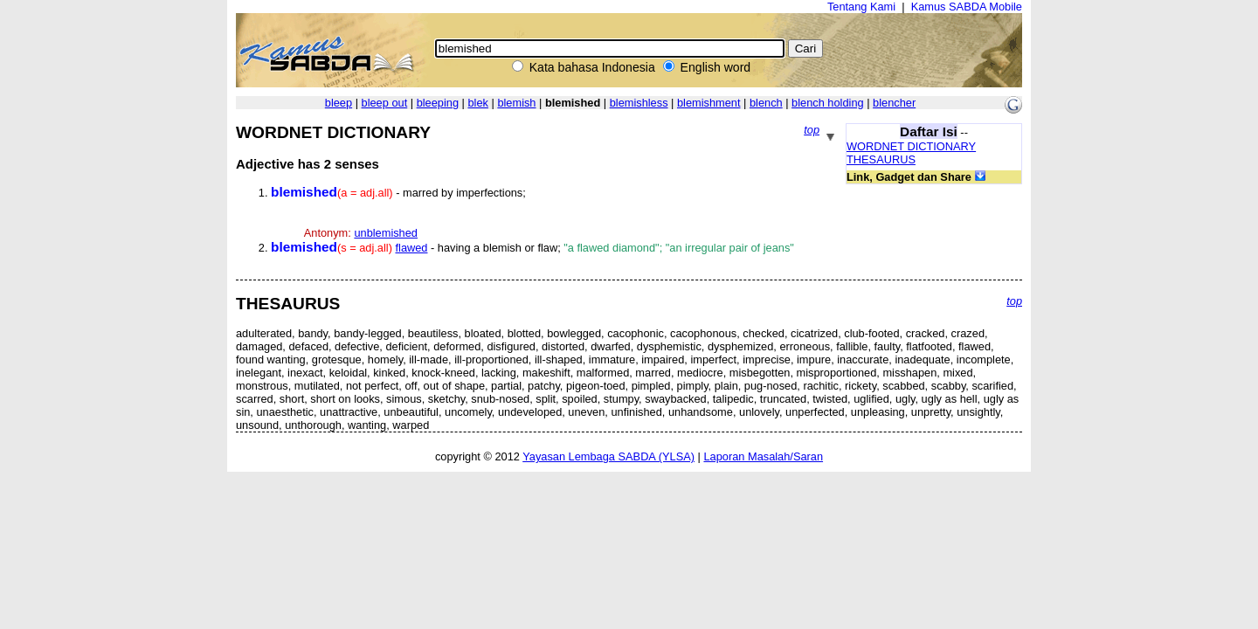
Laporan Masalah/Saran (763, 456)
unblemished (386, 232)
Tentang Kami (861, 6)
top (811, 129)
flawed (411, 247)
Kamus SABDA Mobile (966, 6)
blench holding (827, 102)
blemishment (709, 102)
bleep (338, 102)
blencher (894, 102)
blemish (516, 102)
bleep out (385, 102)
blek (477, 102)
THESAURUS (881, 159)
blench (766, 102)
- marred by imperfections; (398, 192)
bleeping (438, 102)
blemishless (639, 102)
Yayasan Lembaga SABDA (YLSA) (608, 456)
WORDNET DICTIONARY (911, 146)
